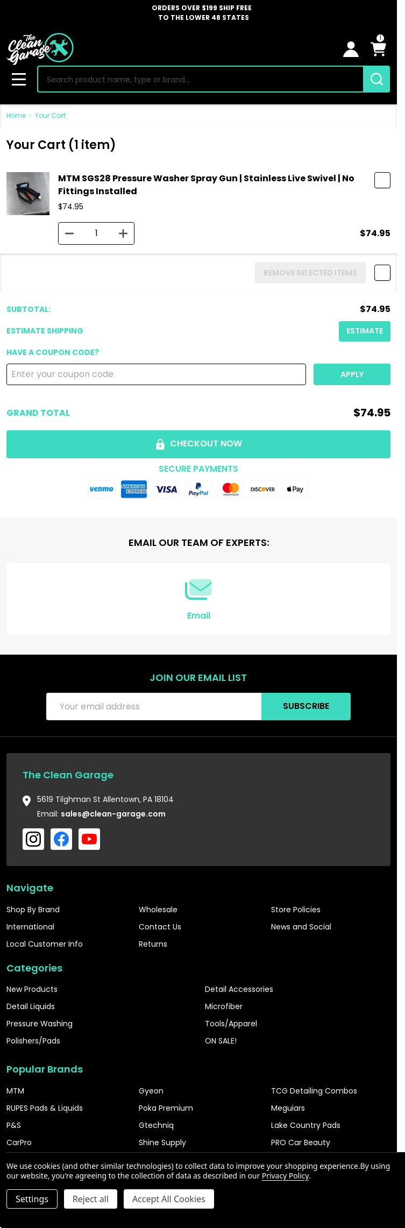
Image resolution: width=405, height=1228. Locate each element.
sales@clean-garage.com (113, 813)
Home (16, 115)
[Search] (376, 79)
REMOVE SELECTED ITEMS (310, 272)
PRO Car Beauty (300, 1142)
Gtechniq (156, 1125)
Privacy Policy (285, 1175)
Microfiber (224, 1006)
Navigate (29, 888)
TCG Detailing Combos (314, 1090)
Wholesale (158, 909)
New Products (32, 989)
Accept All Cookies (168, 1199)
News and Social (301, 926)
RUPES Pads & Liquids (44, 1108)
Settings (32, 1199)
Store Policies (296, 909)
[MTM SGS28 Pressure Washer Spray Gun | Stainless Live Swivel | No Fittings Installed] (96, 233)
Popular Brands (44, 1069)
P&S (13, 1125)
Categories (34, 968)
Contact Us (160, 926)
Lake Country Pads (305, 1125)
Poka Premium (166, 1108)
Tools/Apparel (231, 1023)
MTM (15, 1090)
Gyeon (151, 1090)
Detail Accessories (239, 989)
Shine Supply (162, 1142)
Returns (153, 944)
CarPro (19, 1142)
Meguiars (288, 1108)
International (30, 926)
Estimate (364, 330)
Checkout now (198, 443)
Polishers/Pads (33, 1040)
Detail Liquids (30, 1006)
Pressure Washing (39, 1023)
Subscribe (306, 706)
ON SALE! (221, 1040)
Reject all (91, 1199)
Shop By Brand (33, 909)
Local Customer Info (44, 944)
